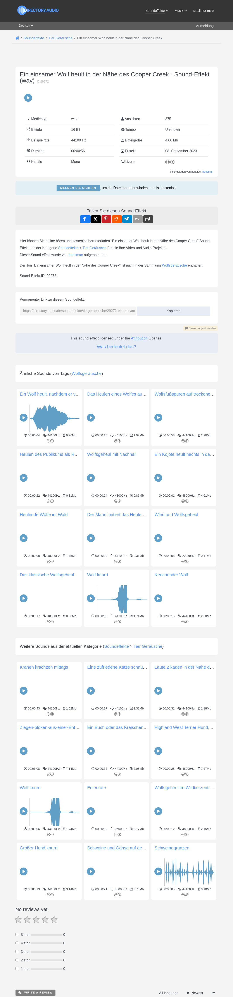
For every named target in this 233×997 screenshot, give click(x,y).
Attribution (139, 338)
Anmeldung (205, 26)
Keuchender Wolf (171, 574)
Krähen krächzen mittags (44, 728)
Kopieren (172, 310)
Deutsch (24, 25)
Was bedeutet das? (116, 346)
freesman (207, 171)
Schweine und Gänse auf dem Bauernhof (127, 909)
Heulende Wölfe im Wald (44, 514)
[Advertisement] (117, 658)
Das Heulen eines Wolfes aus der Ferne (125, 394)
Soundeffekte (68, 248)
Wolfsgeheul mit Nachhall (111, 454)
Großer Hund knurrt (39, 909)
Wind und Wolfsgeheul (176, 514)
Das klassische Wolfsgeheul (47, 574)
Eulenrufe (96, 848)
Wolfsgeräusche (174, 265)
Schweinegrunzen (172, 909)
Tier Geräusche (95, 248)
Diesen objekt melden (200, 328)
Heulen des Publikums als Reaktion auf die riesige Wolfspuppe (80, 454)
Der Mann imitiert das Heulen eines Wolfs (127, 514)
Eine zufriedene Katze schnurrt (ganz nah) (128, 728)
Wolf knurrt (97, 574)
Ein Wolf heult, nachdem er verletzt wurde (60, 394)
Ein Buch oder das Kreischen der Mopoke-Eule (132, 788)
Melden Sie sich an (78, 187)
